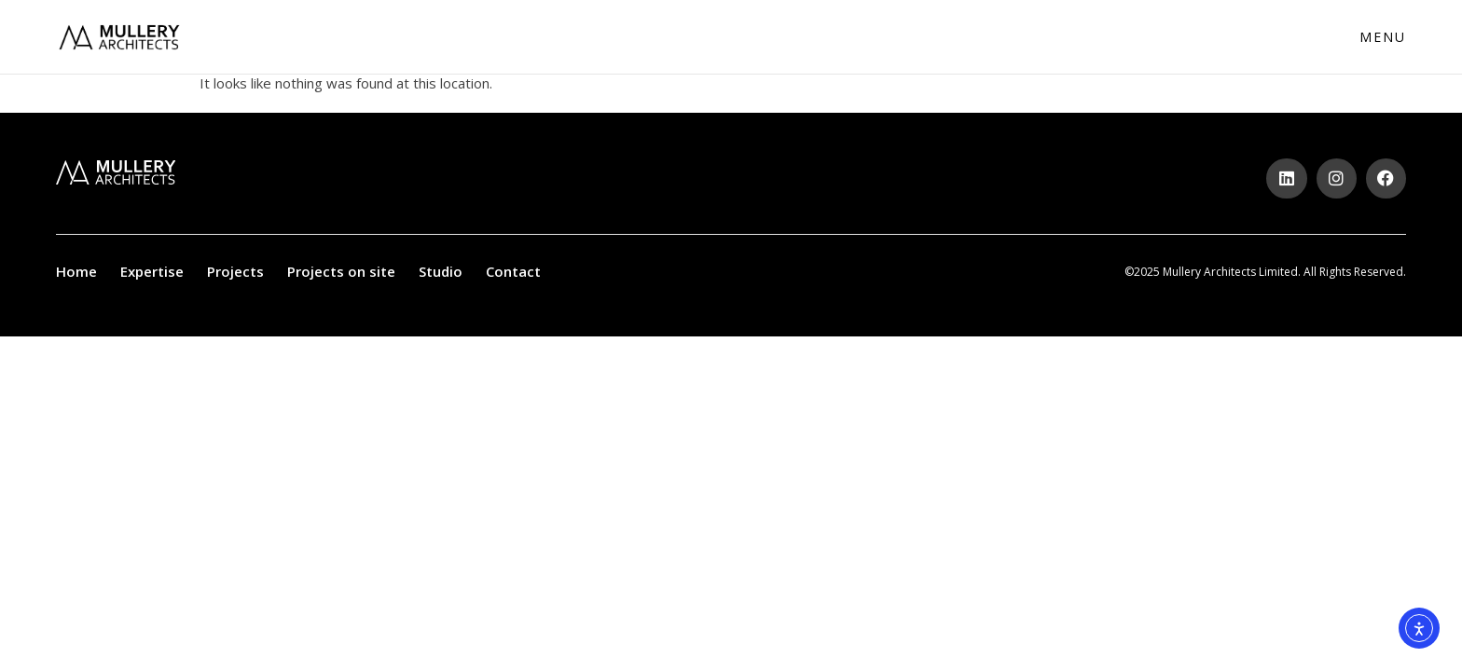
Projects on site (341, 271)
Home (76, 271)
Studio (440, 271)
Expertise (152, 271)
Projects (235, 271)
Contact (513, 271)
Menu (1382, 37)
